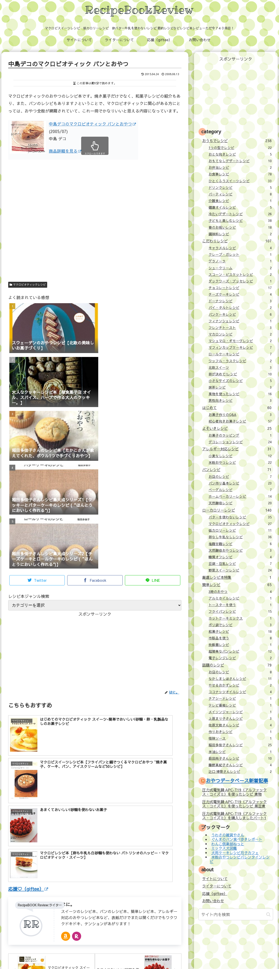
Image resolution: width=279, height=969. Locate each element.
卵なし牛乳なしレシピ (240, 537)
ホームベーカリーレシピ (240, 496)
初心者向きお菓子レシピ (240, 421)
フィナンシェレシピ (240, 321)
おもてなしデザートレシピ (240, 161)
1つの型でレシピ (240, 147)
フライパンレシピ (240, 611)
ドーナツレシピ (240, 301)
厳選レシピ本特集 (237, 577)
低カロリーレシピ (240, 530)
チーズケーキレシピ (240, 294)
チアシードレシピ (240, 698)
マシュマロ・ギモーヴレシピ (240, 340)
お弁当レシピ (240, 167)
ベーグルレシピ (240, 489)
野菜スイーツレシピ (240, 570)
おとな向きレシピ (240, 154)
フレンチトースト (240, 327)
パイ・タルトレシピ (240, 307)
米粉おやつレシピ (240, 462)
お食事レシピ (240, 174)
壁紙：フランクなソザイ (212, 955)
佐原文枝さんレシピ (240, 725)
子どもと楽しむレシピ (240, 220)
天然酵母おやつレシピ (240, 550)
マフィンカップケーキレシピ (240, 347)
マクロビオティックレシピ (28, 284)
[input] (236, 914)
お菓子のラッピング (240, 435)
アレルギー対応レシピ (237, 448)
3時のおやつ (240, 591)
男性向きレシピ (240, 400)
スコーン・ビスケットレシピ (240, 274)
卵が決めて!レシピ (240, 374)
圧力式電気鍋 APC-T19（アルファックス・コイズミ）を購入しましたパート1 (234, 815)
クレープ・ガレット (240, 254)
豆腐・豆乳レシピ (240, 563)
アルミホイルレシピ (240, 598)
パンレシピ (237, 469)
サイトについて (215, 878)
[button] (268, 914)
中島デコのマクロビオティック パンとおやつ (92, 124)
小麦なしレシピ (240, 456)
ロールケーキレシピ (240, 354)
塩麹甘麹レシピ (240, 543)
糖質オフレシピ (240, 557)
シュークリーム (240, 268)
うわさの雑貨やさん (227, 834)
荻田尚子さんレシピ (240, 758)
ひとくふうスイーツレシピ (240, 181)
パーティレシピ (240, 194)
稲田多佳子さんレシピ (240, 745)
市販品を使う (240, 638)
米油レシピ (240, 751)
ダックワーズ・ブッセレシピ (240, 281)
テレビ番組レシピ (240, 705)
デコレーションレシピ (240, 442)
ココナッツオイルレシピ (240, 692)
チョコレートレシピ (240, 287)
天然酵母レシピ (240, 503)
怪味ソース (240, 738)
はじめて (237, 407)
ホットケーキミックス (240, 618)
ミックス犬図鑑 (224, 848)
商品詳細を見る (65, 151)
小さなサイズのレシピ (240, 380)
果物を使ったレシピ (240, 394)
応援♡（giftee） (28, 815)
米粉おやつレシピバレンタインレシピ (239, 859)
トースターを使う (240, 604)
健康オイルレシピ (240, 207)
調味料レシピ (240, 234)
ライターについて (216, 885)
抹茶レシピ (240, 387)
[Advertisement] (94, 228)
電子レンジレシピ (240, 658)
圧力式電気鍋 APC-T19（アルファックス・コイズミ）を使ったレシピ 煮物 (234, 792)
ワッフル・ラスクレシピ (240, 361)
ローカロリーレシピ (237, 510)
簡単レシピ (237, 584)
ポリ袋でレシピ (240, 625)
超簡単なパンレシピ (240, 651)
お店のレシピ (240, 476)
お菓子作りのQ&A (240, 414)
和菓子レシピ (240, 631)
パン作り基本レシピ (240, 483)
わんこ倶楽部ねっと (227, 843)
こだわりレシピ (237, 240)
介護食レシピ (240, 200)
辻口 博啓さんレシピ (240, 771)
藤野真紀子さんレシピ (240, 765)
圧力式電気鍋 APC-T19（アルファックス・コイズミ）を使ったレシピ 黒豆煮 (234, 803)
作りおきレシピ (240, 731)
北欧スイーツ (240, 367)
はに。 (68, 831)
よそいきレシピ (237, 428)
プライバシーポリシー (174, 955)
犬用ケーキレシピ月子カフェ (235, 852)
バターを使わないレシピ (240, 517)
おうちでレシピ (237, 140)
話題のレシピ (237, 664)
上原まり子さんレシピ (240, 718)
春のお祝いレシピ (240, 227)
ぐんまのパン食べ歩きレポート (236, 839)
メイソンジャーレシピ (240, 712)
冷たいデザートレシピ (240, 214)
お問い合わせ (213, 900)
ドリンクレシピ (240, 187)
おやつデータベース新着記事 (237, 780)
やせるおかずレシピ (240, 685)
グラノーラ (240, 261)
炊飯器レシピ (240, 644)
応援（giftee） (214, 893)
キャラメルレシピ (240, 248)
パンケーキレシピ (240, 314)
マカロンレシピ (240, 334)
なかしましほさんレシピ (240, 678)
